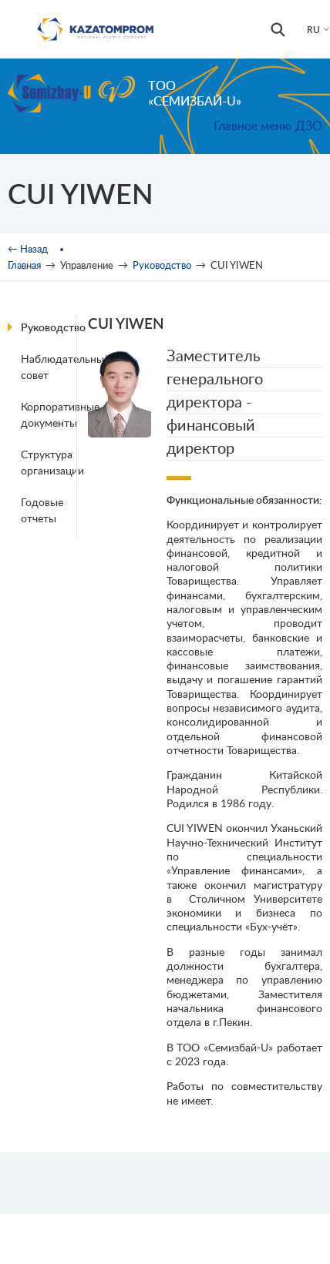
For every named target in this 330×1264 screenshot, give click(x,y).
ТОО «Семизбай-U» (194, 93)
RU (313, 29)
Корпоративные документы (51, 414)
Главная (24, 265)
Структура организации (51, 462)
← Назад (28, 249)
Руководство (162, 265)
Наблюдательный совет (51, 366)
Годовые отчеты (42, 510)
